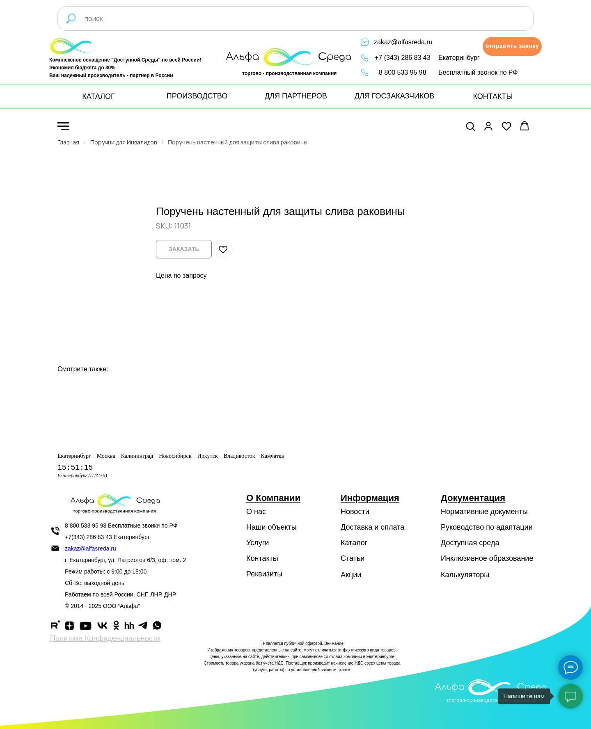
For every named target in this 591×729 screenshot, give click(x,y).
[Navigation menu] (63, 126)
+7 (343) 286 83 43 (403, 57)
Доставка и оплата (372, 527)
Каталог (354, 543)
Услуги (257, 543)
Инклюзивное (464, 558)
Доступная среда (470, 543)
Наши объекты (271, 527)
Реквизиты (264, 574)
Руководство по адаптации (487, 527)
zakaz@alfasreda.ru (403, 42)
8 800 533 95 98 (402, 72)
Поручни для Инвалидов (123, 142)
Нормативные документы (484, 511)
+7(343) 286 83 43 (88, 537)
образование (511, 558)
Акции (351, 575)
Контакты (262, 558)
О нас (256, 511)
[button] (512, 46)
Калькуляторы (465, 575)
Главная (68, 142)
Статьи (352, 558)
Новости (355, 511)
